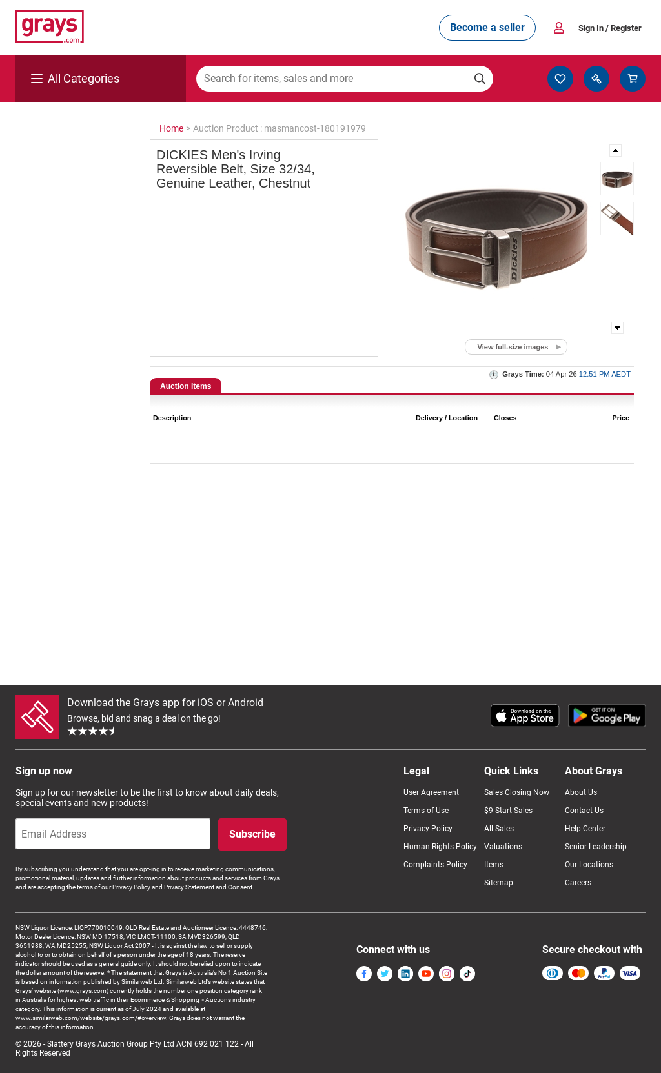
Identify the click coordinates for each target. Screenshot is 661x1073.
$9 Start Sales (508, 810)
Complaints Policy (435, 864)
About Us (581, 792)
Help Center (585, 828)
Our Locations (589, 864)
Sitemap (498, 882)
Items (493, 864)
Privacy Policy (428, 828)
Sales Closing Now (516, 792)
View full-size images (513, 347)
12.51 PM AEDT (605, 374)
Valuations (503, 846)
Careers (578, 882)
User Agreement (431, 792)
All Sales (499, 828)
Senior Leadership (596, 846)
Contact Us (584, 810)
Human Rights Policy (440, 846)
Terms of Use (426, 810)
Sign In (610, 28)
